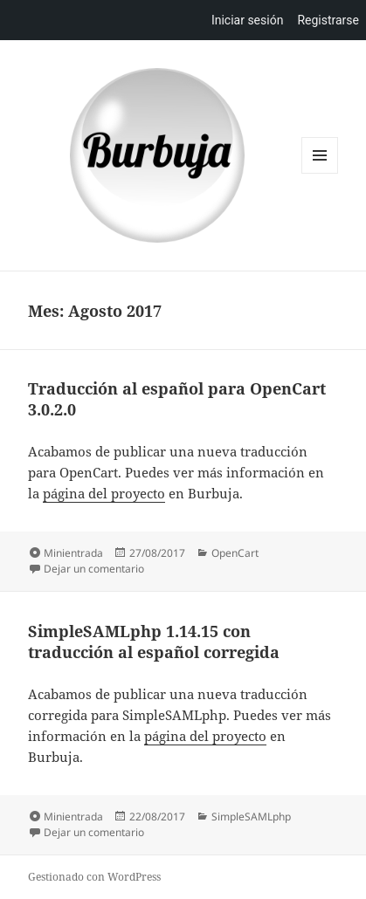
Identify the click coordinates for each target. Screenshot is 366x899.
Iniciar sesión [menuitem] (247, 20)
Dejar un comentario (94, 568)
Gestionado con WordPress (94, 876)
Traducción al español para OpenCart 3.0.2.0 (177, 399)
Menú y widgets (320, 173)
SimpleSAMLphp (251, 816)
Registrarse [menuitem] (328, 20)
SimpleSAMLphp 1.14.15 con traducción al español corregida (154, 641)
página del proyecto (104, 493)
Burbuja (157, 155)
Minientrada (73, 553)
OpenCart (235, 553)
